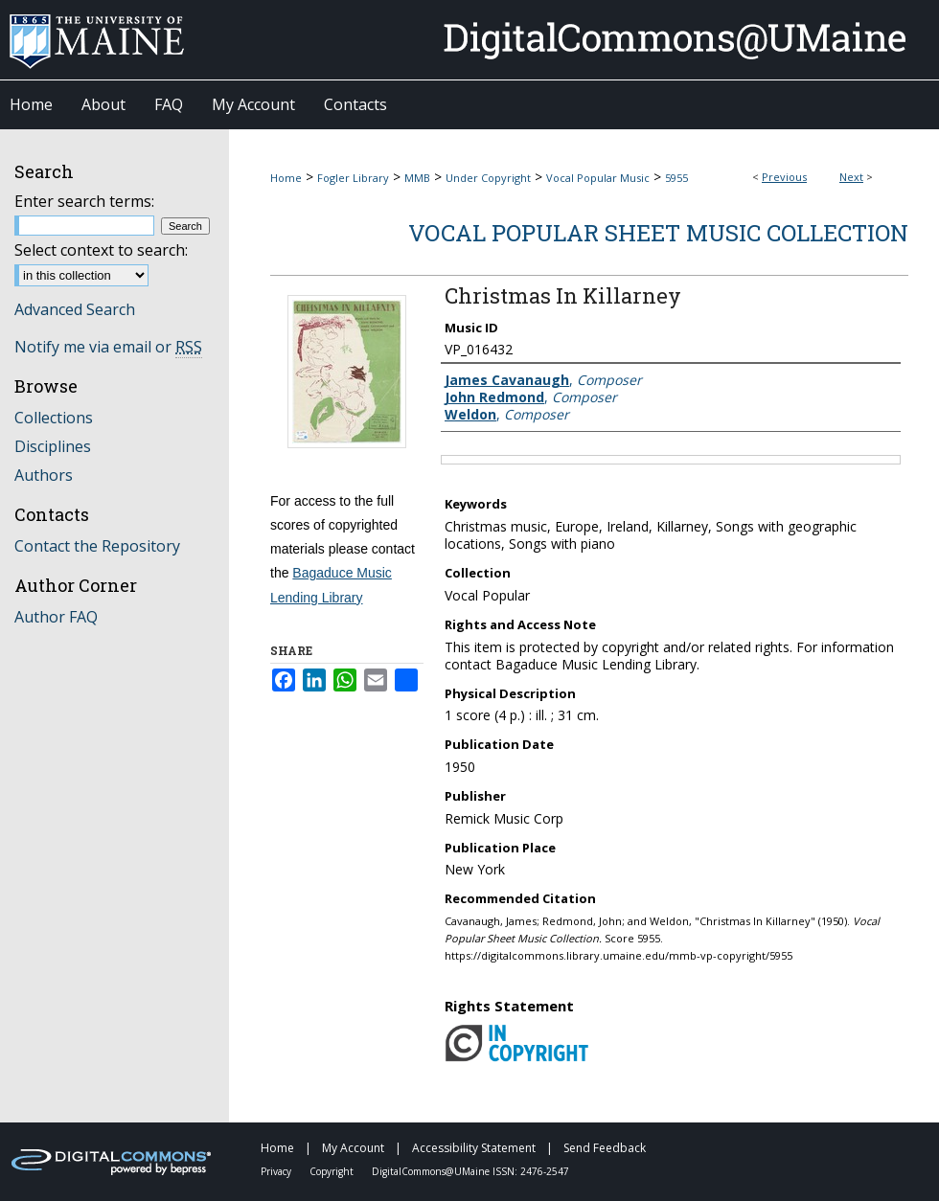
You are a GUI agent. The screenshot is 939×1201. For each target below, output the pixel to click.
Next (851, 177)
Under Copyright (488, 177)
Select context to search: (101, 250)
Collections (53, 417)
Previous (784, 177)
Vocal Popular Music (598, 177)
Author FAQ (56, 616)
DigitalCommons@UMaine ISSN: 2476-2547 (470, 1171)
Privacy (277, 1171)
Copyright (332, 1171)
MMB (417, 177)
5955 (676, 177)
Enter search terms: (84, 201)
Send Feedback (604, 1148)
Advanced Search (74, 309)
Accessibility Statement (475, 1148)
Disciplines (52, 446)
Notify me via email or (108, 346)
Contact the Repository (97, 545)
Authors (43, 475)
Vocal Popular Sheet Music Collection (658, 232)
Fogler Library (353, 177)
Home (286, 177)
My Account (354, 1148)
